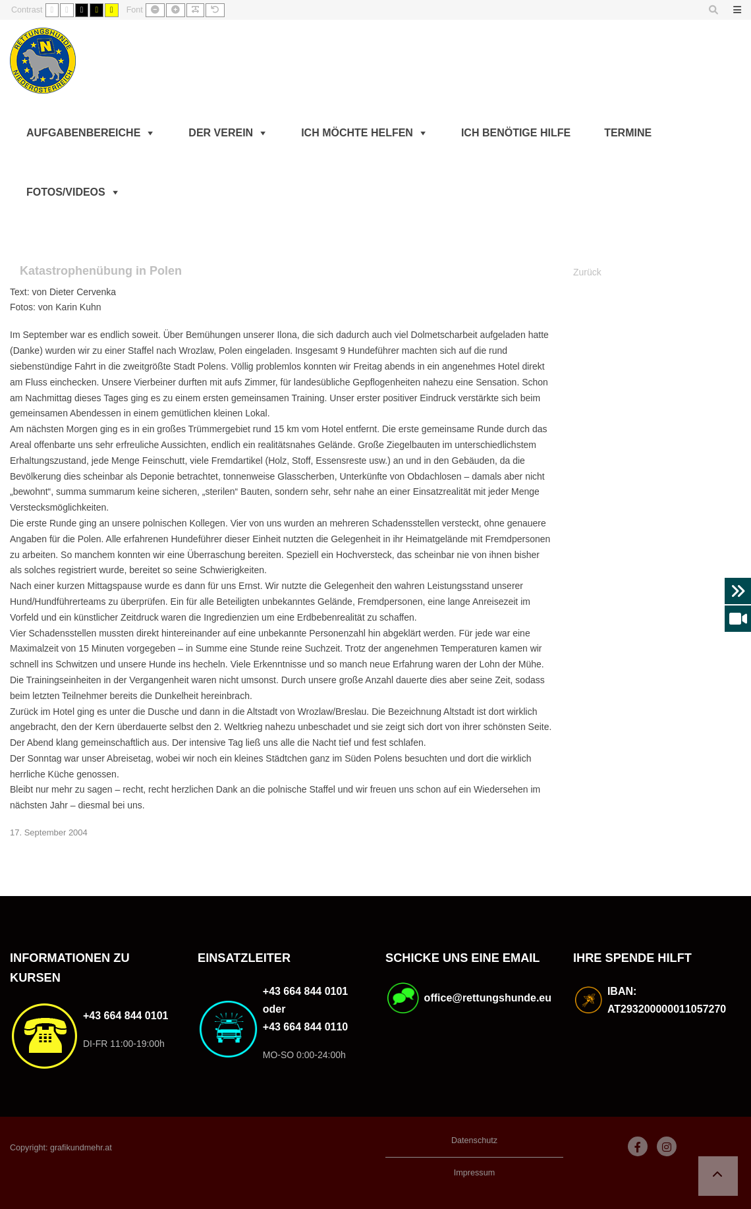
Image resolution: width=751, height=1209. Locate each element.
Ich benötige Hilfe (515, 132)
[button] (718, 1176)
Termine (628, 132)
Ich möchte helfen (357, 132)
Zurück (587, 272)
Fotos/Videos (65, 192)
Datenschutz (474, 1140)
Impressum (474, 1172)
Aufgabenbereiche (83, 132)
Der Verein (220, 132)
